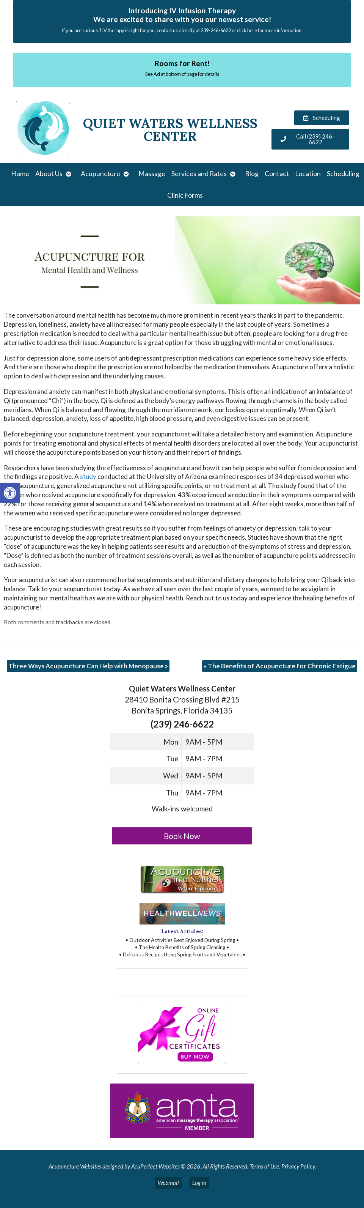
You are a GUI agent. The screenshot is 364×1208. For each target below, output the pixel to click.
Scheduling (343, 174)
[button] (10, 493)
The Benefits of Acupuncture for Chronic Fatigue (280, 666)
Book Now (182, 836)
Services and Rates (199, 174)
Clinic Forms (185, 195)
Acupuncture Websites (75, 1166)
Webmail (168, 1182)
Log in (199, 1182)
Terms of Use (264, 1166)
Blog (252, 174)
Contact (277, 174)
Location (308, 174)
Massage (151, 174)
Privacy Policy (298, 1166)
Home (20, 174)
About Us (49, 174)
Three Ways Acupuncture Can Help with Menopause (88, 666)
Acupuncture (100, 174)
